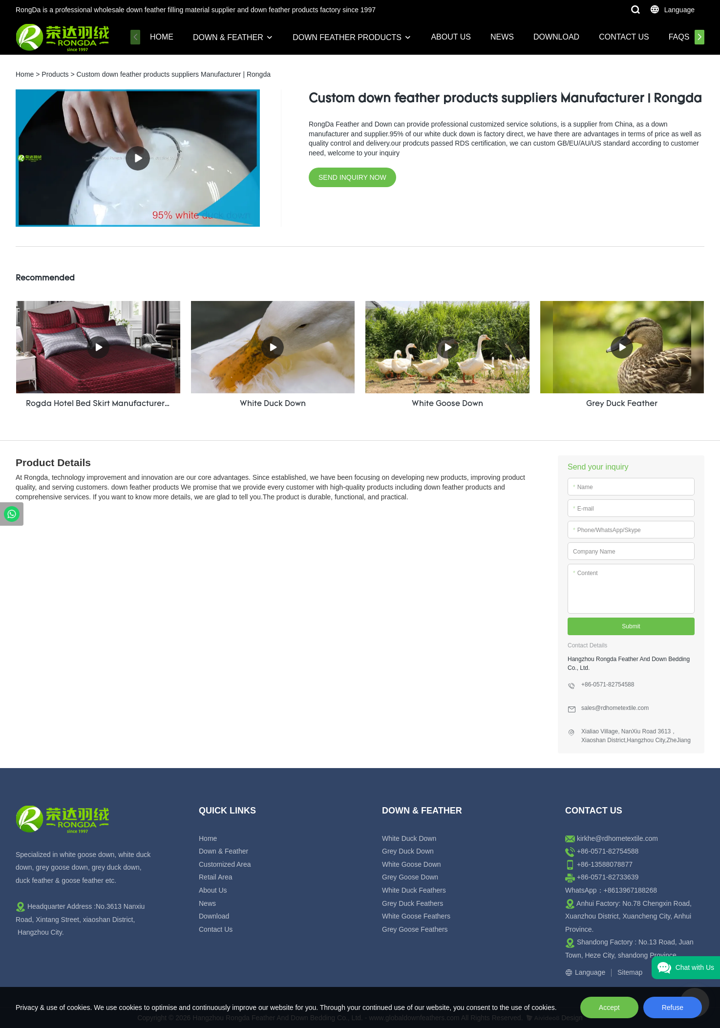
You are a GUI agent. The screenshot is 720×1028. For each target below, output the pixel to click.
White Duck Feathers (414, 890)
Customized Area (225, 864)
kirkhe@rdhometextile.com (617, 838)
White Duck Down (409, 838)
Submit (631, 626)
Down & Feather (228, 37)
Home (161, 37)
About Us (451, 37)
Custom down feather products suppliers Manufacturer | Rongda (174, 74)
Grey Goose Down (410, 877)
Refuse (672, 1007)
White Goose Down (411, 864)
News (502, 37)
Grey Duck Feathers (412, 903)
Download (556, 37)
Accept (609, 1007)
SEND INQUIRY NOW (352, 177)
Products (55, 74)
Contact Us (624, 37)
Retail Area (215, 877)
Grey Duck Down (408, 851)
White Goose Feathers (416, 916)
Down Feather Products (347, 37)
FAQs (679, 37)
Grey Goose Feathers (415, 929)
